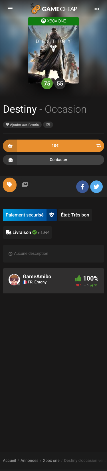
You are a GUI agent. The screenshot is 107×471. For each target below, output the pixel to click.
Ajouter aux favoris (22, 125)
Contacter (53, 160)
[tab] (10, 185)
